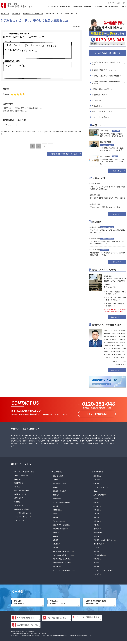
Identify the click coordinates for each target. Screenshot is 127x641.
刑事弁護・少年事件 (59, 483)
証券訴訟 (56, 536)
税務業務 (56, 547)
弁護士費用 (87, 7)
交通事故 (56, 487)
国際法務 (96, 551)
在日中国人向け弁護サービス (62, 551)
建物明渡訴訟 (98, 532)
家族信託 (56, 543)
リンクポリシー (19, 520)
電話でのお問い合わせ (21, 508)
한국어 (124, 3)
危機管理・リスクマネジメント (104, 539)
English (112, 3)
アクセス (123, 7)
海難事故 (56, 539)
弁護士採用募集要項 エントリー (57, 601)
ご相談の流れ (98, 7)
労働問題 (56, 479)
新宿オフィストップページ (21, 463)
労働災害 (56, 494)
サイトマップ (18, 505)
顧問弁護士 (97, 475)
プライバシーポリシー (21, 516)
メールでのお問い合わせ (22, 512)
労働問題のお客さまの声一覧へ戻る (64, 154)
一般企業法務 (98, 479)
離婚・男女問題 (58, 475)
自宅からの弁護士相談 (21, 490)
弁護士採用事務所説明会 (19, 601)
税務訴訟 (96, 509)
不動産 (96, 524)
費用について (18, 478)
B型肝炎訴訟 (57, 498)
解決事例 (17, 501)
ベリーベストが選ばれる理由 (24, 471)
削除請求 (56, 513)
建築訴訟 (96, 528)
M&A (95, 490)
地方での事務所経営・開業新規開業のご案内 (96, 601)
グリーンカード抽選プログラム (63, 570)
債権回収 (56, 532)
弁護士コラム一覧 (20, 493)
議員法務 (96, 566)
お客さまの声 (18, 497)
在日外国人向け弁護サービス (62, 554)
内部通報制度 (98, 543)
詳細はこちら (116, 317)
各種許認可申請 (99, 554)
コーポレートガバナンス (102, 487)
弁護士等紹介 (77, 7)
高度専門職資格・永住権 (61, 562)
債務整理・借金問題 (59, 490)
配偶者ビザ (56, 566)
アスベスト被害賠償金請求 (61, 502)
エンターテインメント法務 (102, 570)
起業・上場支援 (99, 494)
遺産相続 (56, 505)
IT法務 (96, 498)
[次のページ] (50, 146)
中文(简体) (118, 3)
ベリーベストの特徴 (111, 7)
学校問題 (56, 517)
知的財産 (96, 521)
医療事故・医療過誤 (59, 528)
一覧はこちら (116, 170)
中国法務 (96, 547)
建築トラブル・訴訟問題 (61, 524)
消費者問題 (56, 509)
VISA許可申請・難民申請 (61, 558)
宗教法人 (96, 573)
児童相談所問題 (58, 521)
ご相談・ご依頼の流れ (21, 475)
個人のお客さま (53, 7)
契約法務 (96, 483)
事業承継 (96, 558)
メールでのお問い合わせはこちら (107, 53)
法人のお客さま (65, 7)
